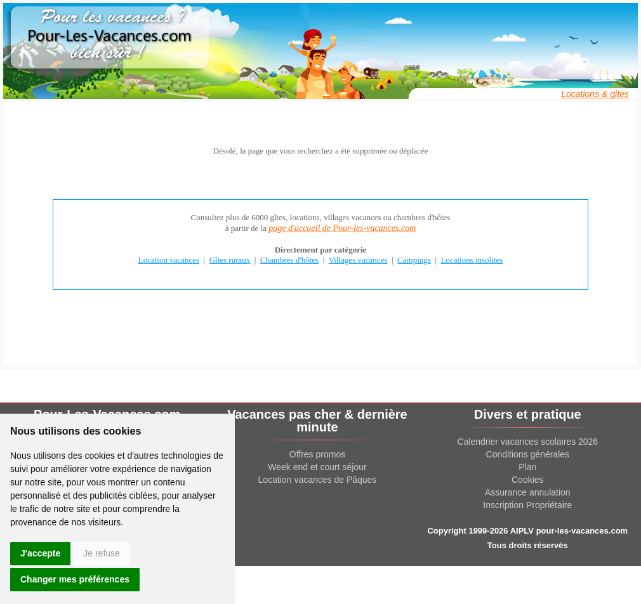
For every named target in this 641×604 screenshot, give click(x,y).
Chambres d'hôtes (289, 260)
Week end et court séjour (317, 467)
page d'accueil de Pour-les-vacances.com (342, 228)
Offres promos (317, 454)
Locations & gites (595, 94)
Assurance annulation (528, 492)
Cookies (528, 480)
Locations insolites (471, 260)
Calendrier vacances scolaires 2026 (527, 442)
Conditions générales (528, 454)
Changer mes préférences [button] (74, 579)
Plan (527, 467)
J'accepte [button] (40, 553)
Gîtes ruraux (230, 260)
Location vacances (168, 260)
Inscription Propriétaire (527, 505)
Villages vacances (358, 260)
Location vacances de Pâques (317, 480)
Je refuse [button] (101, 553)
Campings (414, 260)
